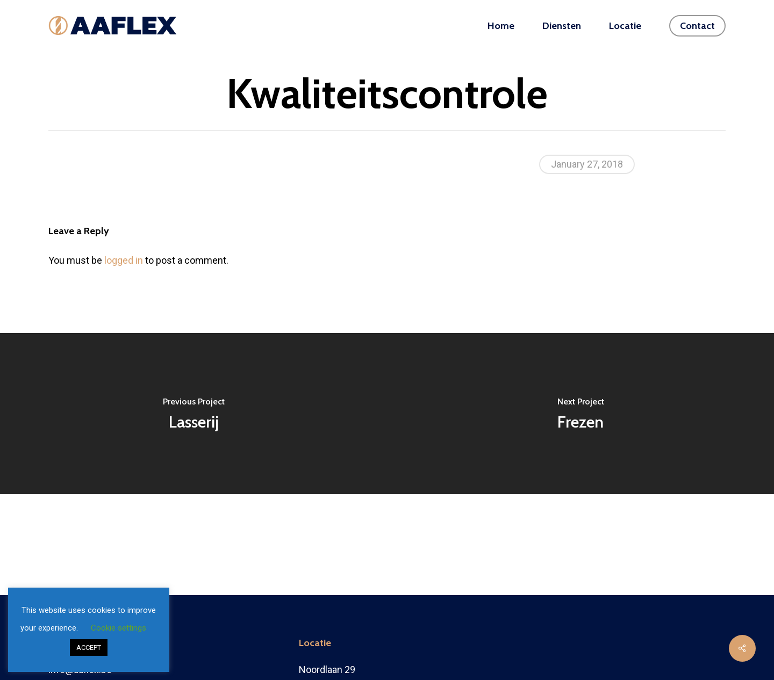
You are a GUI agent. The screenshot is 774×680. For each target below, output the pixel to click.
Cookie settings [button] (118, 628)
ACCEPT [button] (88, 647)
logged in (123, 260)
